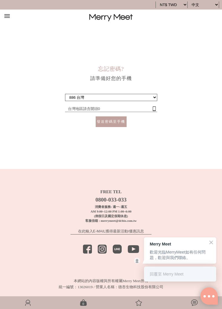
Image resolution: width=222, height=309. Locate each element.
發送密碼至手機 (111, 122)
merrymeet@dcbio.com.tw (118, 220)
